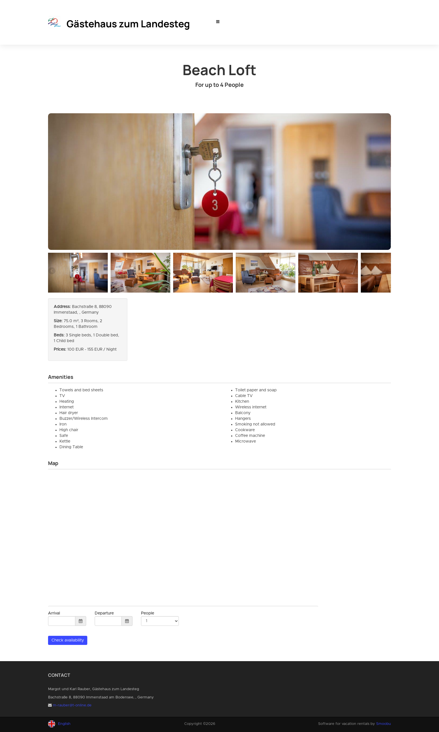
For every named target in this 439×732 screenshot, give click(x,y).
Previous (52, 271)
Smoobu (383, 724)
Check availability (67, 640)
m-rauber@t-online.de (72, 705)
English (64, 724)
